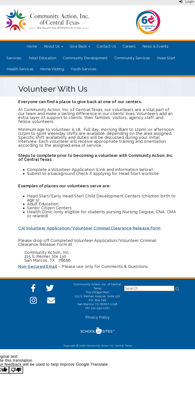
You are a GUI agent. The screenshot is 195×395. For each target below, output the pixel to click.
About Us (53, 46)
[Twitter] (50, 289)
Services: (14, 58)
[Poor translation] (16, 370)
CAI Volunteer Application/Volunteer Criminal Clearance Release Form (89, 228)
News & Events (155, 46)
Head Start (166, 58)
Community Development (85, 58)
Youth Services (83, 69)
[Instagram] (34, 302)
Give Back (80, 46)
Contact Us (106, 46)
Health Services (20, 69)
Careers (129, 46)
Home (32, 46)
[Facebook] (33, 289)
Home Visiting (52, 69)
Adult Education (43, 58)
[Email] (51, 302)
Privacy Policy (97, 317)
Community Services (132, 58)
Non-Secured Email (37, 266)
